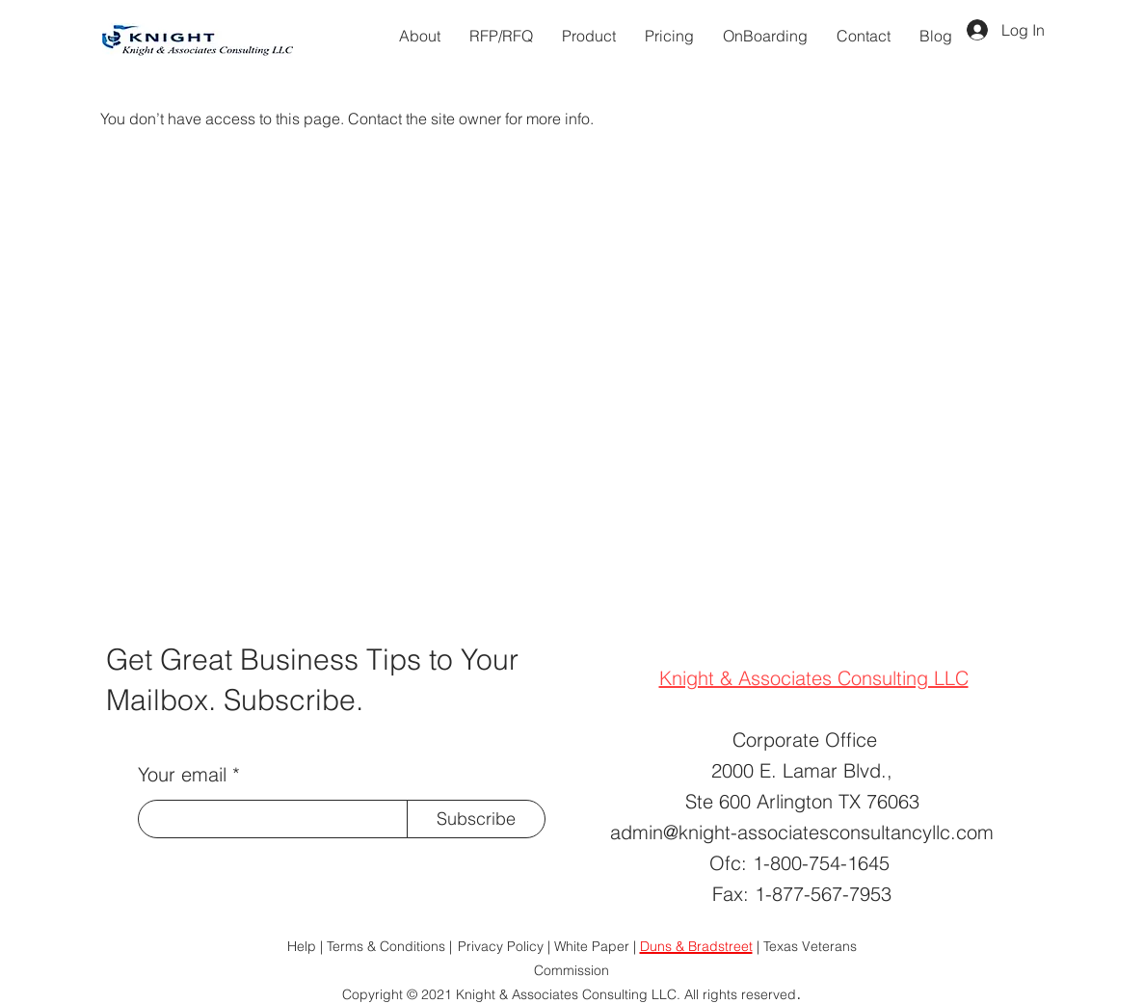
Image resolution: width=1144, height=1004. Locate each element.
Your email (182, 774)
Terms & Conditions (388, 946)
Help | (305, 946)
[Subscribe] (476, 819)
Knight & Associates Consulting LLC (814, 678)
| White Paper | (593, 946)
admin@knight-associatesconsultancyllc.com (802, 832)
